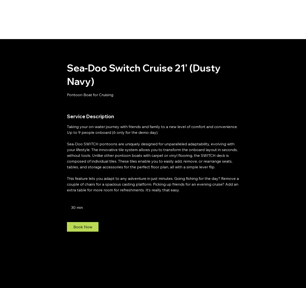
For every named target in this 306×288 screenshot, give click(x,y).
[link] (82, 227)
